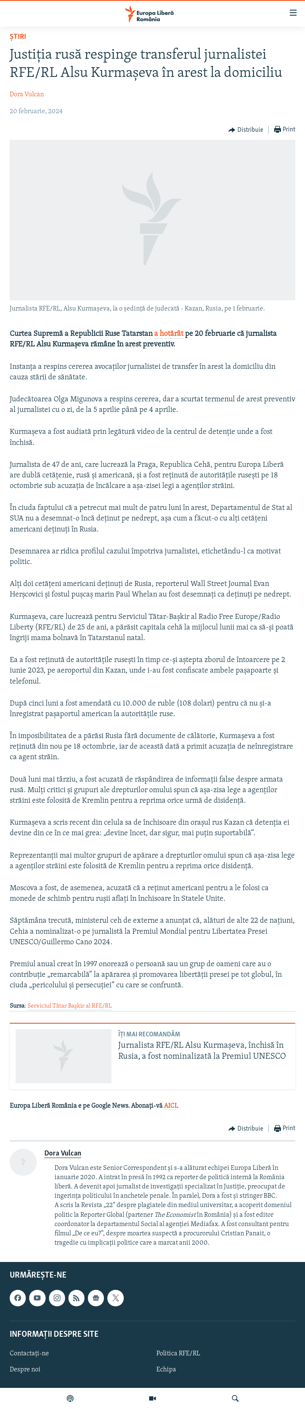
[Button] (246, 130)
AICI (170, 1106)
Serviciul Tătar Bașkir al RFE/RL (69, 1006)
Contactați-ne (29, 1353)
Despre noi (25, 1369)
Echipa (166, 1369)
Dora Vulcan (27, 94)
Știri (18, 37)
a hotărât (168, 334)
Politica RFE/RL (178, 1353)
